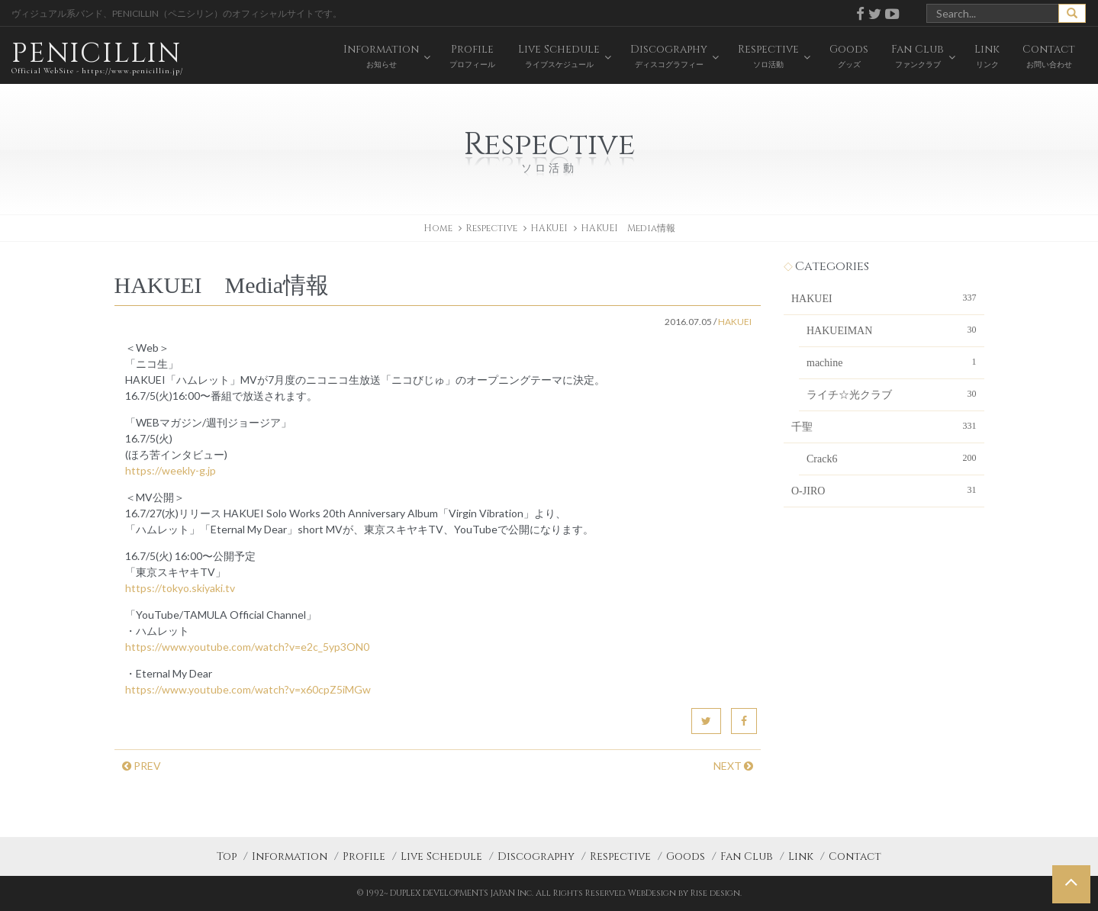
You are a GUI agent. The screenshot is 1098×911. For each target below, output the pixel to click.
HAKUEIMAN (892, 329)
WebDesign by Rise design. (685, 893)
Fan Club (746, 856)
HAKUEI (549, 228)
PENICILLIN (97, 57)
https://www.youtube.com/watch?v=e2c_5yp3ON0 (247, 646)
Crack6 (892, 458)
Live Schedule (441, 856)
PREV (141, 765)
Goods (685, 856)
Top (227, 856)
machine (892, 362)
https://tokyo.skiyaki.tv (180, 587)
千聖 (884, 426)
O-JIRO (884, 490)
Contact (855, 856)
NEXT (733, 765)
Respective (620, 856)
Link (800, 856)
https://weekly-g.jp (170, 470)
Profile (364, 856)
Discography (536, 856)
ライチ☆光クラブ (892, 394)
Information (289, 856)
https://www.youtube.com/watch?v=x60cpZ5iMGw (248, 689)
